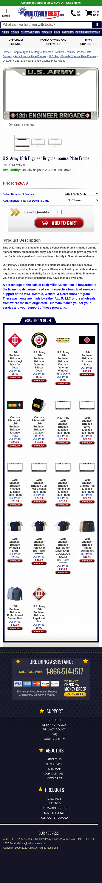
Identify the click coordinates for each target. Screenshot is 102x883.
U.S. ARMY (54, 798)
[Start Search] (96, 24)
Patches (68, 32)
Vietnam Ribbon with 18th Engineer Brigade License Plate (15, 417)
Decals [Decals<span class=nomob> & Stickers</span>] (47, 32)
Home (6, 52)
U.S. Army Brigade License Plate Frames (72, 56)
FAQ (54, 734)
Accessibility (54, 739)
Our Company (54, 773)
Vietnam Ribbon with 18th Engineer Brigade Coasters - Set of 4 (39, 417)
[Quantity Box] (57, 212)
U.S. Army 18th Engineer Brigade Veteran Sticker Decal (39, 352)
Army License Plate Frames (30, 56)
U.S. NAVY (54, 803)
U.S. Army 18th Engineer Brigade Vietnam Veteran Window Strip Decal (63, 353)
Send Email (54, 764)
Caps (5, 32)
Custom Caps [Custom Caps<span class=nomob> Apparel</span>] (30, 32)
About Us (54, 759)
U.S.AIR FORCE (54, 812)
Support (54, 720)
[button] (6, 13)
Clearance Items (87, 32)
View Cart (54, 778)
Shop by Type (20, 52)
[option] (22, 143)
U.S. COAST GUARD (54, 817)
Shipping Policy (54, 724)
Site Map (54, 768)
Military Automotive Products (47, 52)
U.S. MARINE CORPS (54, 808)
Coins (15, 32)
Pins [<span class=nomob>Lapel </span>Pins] (57, 32)
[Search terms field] (46, 25)
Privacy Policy (54, 729)
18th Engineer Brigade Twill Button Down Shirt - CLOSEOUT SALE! (63, 538)
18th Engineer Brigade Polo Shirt (39, 533)
